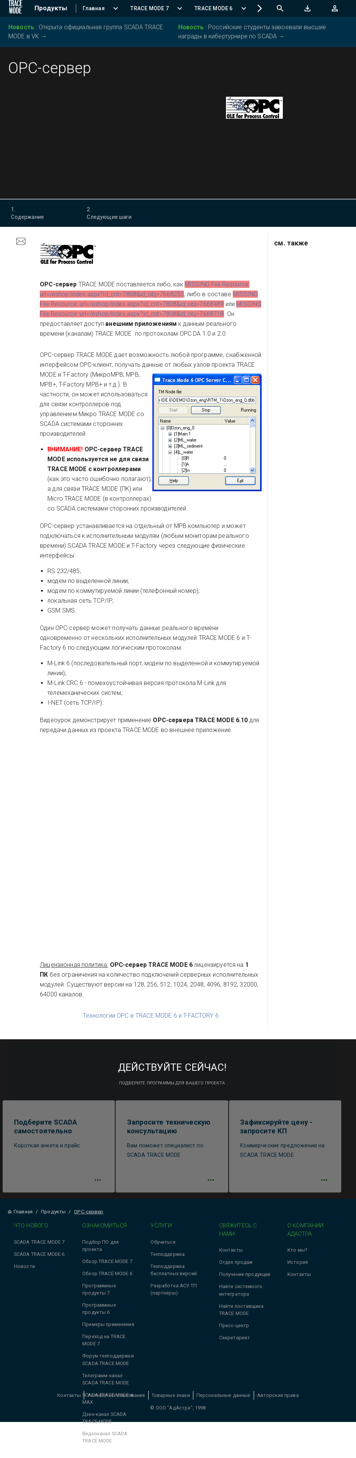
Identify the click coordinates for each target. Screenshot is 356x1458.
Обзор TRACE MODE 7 (107, 1266)
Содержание (40, 213)
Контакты (231, 1255)
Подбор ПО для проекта (100, 1250)
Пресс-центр (234, 1330)
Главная (20, 1216)
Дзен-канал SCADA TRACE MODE (104, 1422)
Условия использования (116, 1400)
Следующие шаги (116, 213)
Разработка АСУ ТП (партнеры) (174, 1294)
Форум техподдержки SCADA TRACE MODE (108, 1364)
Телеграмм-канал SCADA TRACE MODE (105, 1384)
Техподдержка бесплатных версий (174, 1274)
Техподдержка (168, 1259)
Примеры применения (108, 1329)
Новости (24, 1271)
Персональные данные (223, 1400)
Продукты (53, 1216)
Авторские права (278, 1400)
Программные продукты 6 (99, 1313)
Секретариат (234, 1342)
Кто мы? (297, 1255)
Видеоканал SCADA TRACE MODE (104, 1442)
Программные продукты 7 (99, 1294)
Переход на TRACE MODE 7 (103, 1345)
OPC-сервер (88, 1216)
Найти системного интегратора (240, 1294)
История (297, 1267)
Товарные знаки (171, 1400)
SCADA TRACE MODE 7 (39, 1247)
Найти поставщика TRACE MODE (241, 1314)
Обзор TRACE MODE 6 (107, 1278)
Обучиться (163, 1247)
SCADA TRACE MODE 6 (39, 1259)
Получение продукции (245, 1279)
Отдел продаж (236, 1267)
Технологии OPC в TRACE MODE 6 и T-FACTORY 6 (150, 1015)
